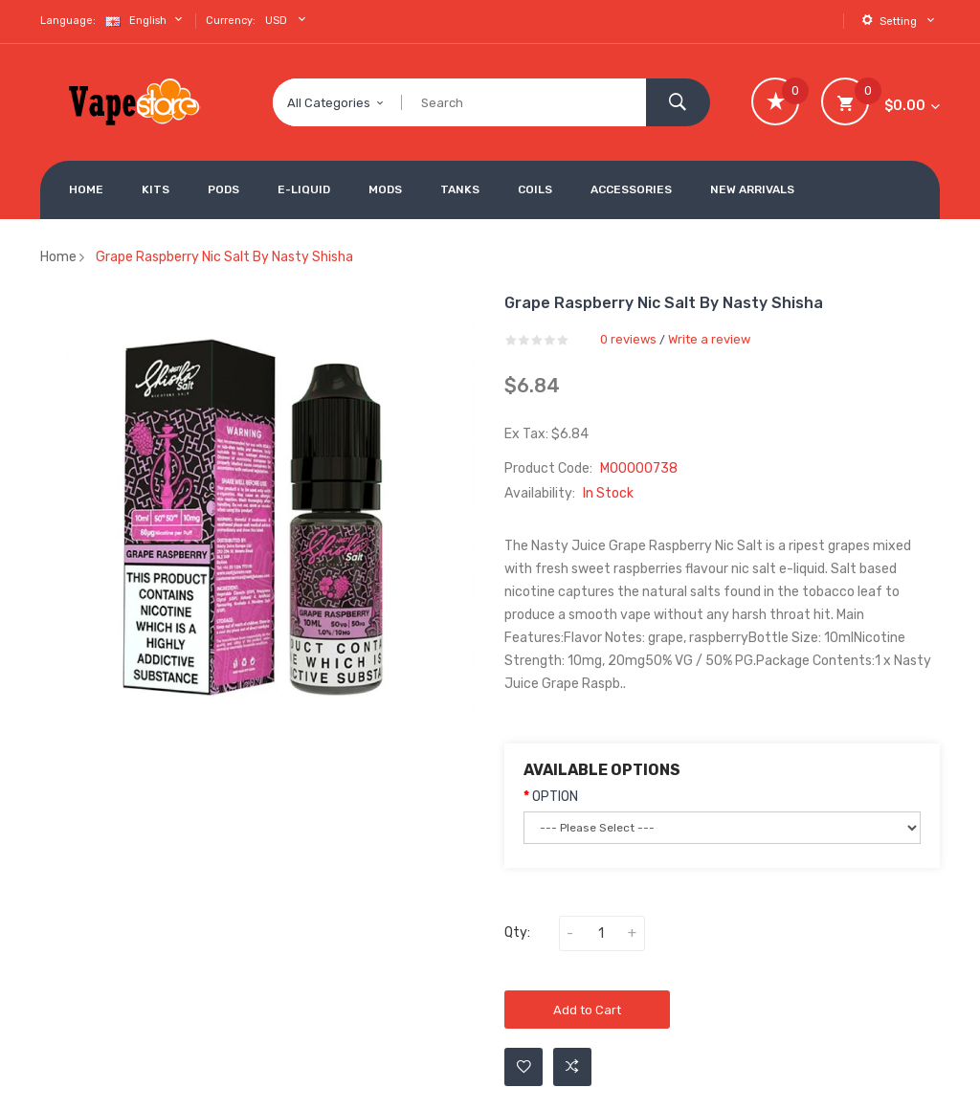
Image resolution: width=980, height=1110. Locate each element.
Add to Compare (572, 1066)
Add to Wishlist (524, 1066)
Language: (68, 20)
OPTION (555, 796)
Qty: (517, 932)
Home (58, 257)
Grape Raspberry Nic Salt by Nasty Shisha (224, 257)
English (146, 19)
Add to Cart (587, 1010)
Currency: (231, 20)
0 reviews (628, 339)
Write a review (709, 339)
